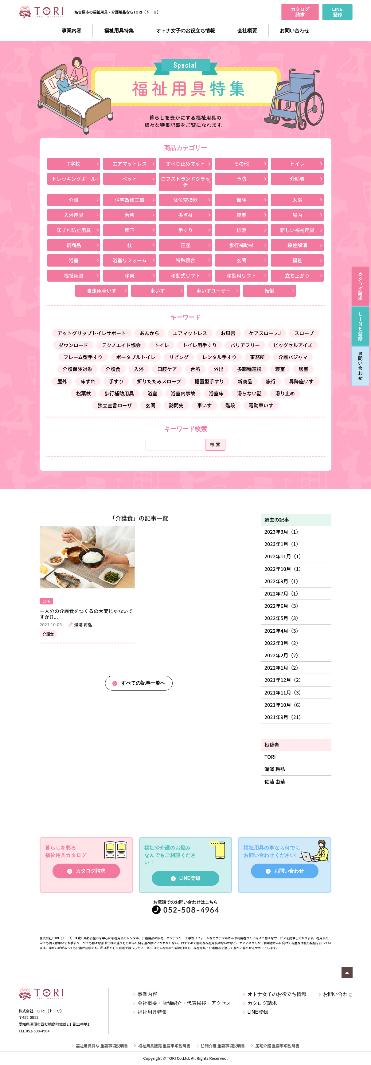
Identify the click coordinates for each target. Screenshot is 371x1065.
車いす (157, 290)
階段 (230, 405)
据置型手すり (209, 381)
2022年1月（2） (282, 667)
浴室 (74, 260)
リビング (179, 357)
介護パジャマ (292, 357)
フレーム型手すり (83, 357)
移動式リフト (185, 275)
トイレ (297, 163)
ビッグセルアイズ (292, 345)
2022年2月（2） (282, 655)
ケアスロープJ (265, 333)
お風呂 (228, 333)
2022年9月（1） (282, 581)
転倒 (269, 290)
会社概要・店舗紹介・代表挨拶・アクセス (184, 1003)
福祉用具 (74, 275)
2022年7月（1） (282, 593)
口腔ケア (167, 369)
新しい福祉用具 (297, 230)
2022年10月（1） (284, 568)
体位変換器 (185, 200)
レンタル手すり (219, 357)
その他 (241, 163)
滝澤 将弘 (274, 769)
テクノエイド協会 (121, 345)
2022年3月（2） (282, 643)
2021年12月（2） (284, 679)
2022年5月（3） (282, 618)
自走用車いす (101, 290)
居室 (303, 369)
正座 (185, 245)
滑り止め (285, 393)
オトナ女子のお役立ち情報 (185, 30)
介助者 (297, 178)
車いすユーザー (213, 290)
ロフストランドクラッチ (185, 181)
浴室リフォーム (129, 260)
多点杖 (185, 215)
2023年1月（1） (282, 544)
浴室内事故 (183, 393)
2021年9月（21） (284, 717)
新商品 (73, 245)
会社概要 (247, 30)
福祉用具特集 (119, 30)
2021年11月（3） (284, 692)
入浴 (297, 200)
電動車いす (261, 405)
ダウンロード (73, 345)
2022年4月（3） (282, 630)
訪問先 (176, 405)
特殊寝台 (185, 260)
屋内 (297, 215)
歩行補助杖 (241, 245)
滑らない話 (249, 393)
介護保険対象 (77, 369)
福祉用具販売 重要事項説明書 (164, 1045)
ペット (129, 178)
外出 (219, 369)
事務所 (257, 357)
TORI (270, 756)
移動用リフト (241, 275)
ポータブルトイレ (135, 357)
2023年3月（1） (282, 531)
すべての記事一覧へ (143, 683)
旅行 (271, 381)
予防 (241, 178)
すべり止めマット (185, 163)
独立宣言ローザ (115, 405)
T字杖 (73, 163)
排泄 (241, 230)
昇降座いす (301, 381)
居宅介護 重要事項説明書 (277, 1045)
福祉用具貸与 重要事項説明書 (102, 1045)
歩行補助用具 (119, 393)
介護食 (113, 369)
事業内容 (71, 30)
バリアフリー (245, 345)
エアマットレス (129, 163)
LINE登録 (189, 878)
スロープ (304, 333)
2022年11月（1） (284, 556)
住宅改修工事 (129, 200)
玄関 (241, 260)
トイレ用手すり (199, 345)
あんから (149, 333)
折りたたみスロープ (159, 381)
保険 (241, 200)
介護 (74, 200)
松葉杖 (83, 393)
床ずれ (87, 381)
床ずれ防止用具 (74, 230)
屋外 (62, 381)
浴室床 (216, 393)
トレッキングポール (74, 178)
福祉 (297, 260)
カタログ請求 (90, 870)
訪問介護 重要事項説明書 (223, 1045)
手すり (185, 230)
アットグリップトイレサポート (91, 333)
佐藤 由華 (274, 781)
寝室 (241, 215)
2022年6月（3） (282, 605)
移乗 (130, 275)
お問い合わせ (294, 30)
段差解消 (297, 245)
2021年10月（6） (284, 704)
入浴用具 (74, 215)
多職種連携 (249, 369)
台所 (130, 215)
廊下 (130, 230)
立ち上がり (297, 275)
